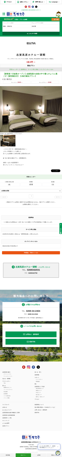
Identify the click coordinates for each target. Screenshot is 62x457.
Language (55, 2)
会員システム (24, 2)
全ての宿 (56, 19)
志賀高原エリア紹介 (40, 386)
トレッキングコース (8, 389)
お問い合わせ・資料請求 (41, 410)
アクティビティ (6, 381)
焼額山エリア (39, 390)
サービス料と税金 (33, 69)
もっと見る (54, 170)
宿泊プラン (23, 455)
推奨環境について (39, 404)
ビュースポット (39, 379)
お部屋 (38, 455)
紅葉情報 (6, 393)
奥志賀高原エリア (40, 388)
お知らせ (4, 407)
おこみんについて (6, 410)
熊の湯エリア (39, 394)
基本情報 (8, 455)
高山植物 (6, 391)
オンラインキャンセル (46, 69)
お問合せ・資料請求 (32, 334)
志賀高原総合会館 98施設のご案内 (11, 412)
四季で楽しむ (39, 2)
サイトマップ (5, 420)
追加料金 (23, 69)
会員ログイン (5, 426)
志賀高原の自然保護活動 (8, 415)
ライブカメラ (5, 404)
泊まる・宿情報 (6, 378)
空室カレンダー (54, 455)
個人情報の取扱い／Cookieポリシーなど (45, 407)
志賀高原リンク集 (6, 417)
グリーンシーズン (7, 374)
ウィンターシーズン (8, 376)
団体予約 (32, 342)
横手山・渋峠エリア (40, 396)
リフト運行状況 (7, 395)
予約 (5, 383)
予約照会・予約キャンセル (31, 252)
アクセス (9, 2)
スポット (37, 377)
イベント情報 (6, 397)
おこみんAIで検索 (32, 33)
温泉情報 (37, 374)
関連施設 (38, 381)
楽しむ (4, 385)
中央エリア (38, 392)
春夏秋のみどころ (7, 387)
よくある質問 (5, 423)
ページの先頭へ (60, 230)
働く (36, 384)
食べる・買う (38, 372)
